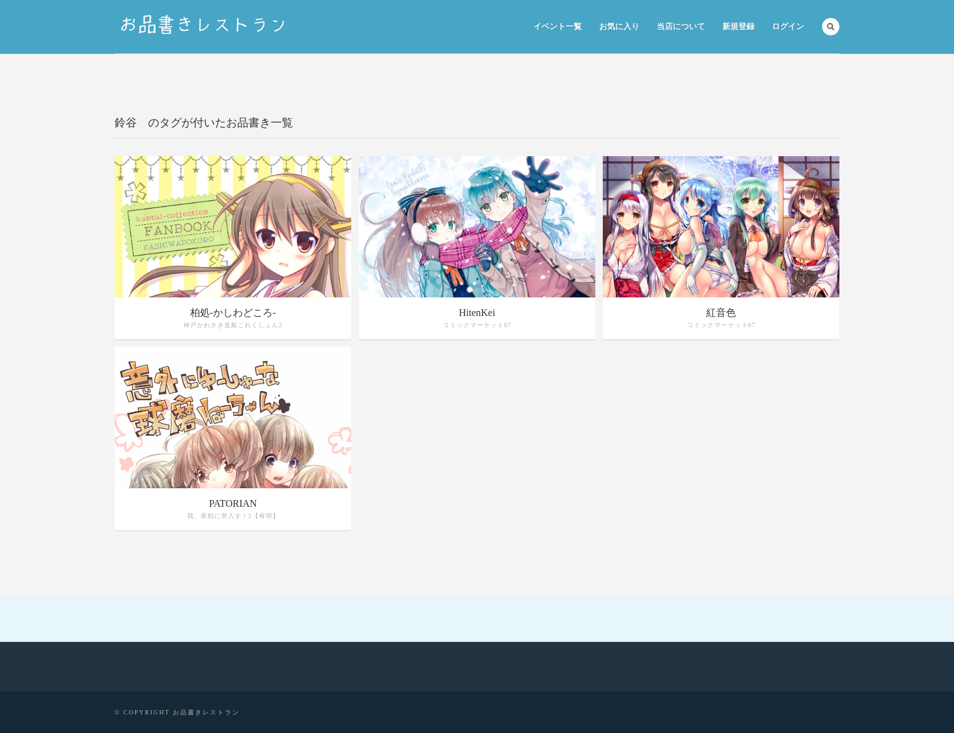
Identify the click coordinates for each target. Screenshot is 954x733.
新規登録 (738, 26)
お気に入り (619, 26)
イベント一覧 (557, 26)
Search (830, 26)
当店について (681, 26)
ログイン (788, 26)
